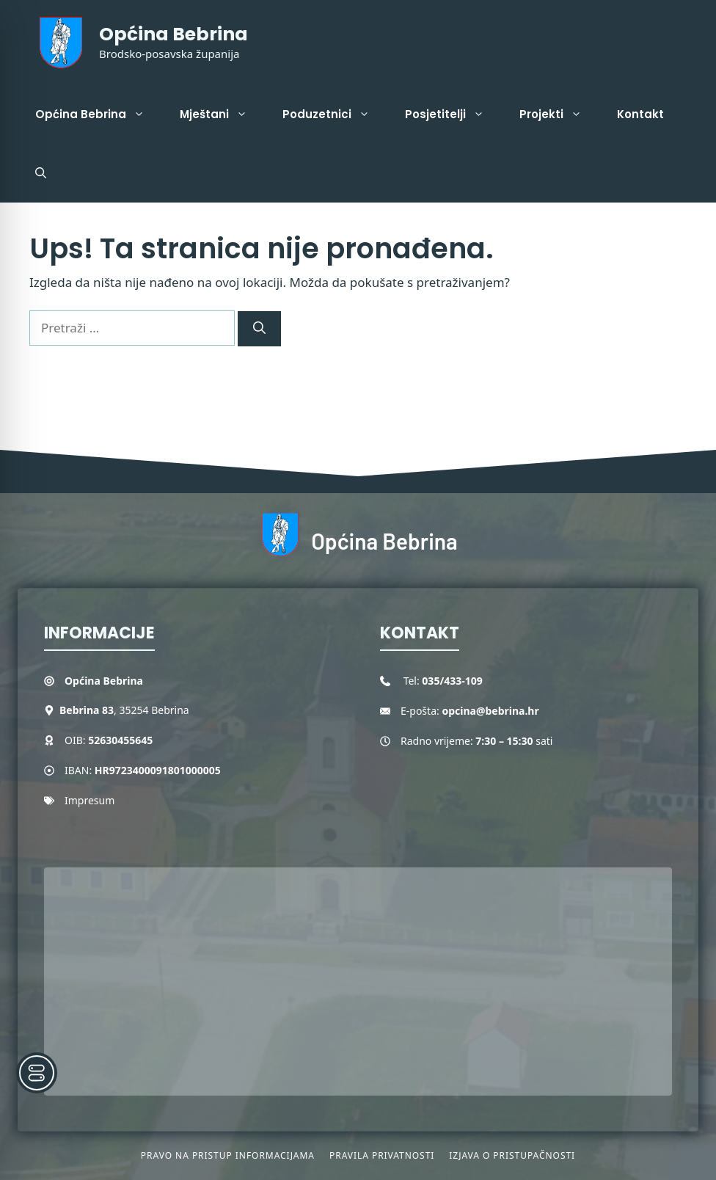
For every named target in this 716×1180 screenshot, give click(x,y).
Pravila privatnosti (381, 1155)
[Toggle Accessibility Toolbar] (37, 1073)
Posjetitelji (453, 114)
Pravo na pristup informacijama (228, 1155)
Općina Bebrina (173, 34)
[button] (41, 173)
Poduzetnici (334, 114)
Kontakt (640, 114)
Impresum (89, 800)
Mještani (222, 114)
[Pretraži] (259, 328)
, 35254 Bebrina (124, 710)
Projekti (559, 114)
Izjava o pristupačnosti (512, 1155)
